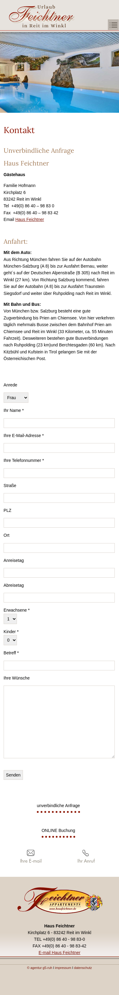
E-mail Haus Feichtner (60, 952)
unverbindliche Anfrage (58, 805)
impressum (63, 968)
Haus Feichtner (29, 219)
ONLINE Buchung (58, 830)
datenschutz (83, 968)
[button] (111, 25)
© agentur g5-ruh (39, 968)
